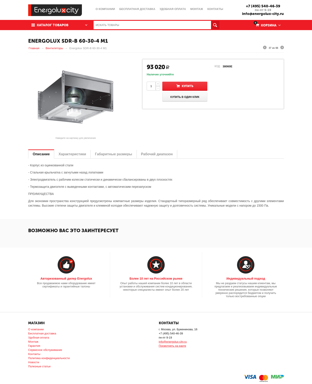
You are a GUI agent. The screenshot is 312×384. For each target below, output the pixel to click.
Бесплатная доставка (42, 333)
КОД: (217, 66)
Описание (41, 154)
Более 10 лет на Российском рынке (156, 278)
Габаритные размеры (113, 154)
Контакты (34, 354)
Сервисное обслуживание (45, 350)
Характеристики (72, 154)
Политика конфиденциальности (49, 358)
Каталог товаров (52, 25)
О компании (36, 329)
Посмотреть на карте (172, 345)
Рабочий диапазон (157, 154)
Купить (187, 86)
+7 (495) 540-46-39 (263, 6)
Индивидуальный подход (245, 278)
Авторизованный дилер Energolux (66, 278)
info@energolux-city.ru (263, 13)
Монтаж (33, 341)
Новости (33, 362)
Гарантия (34, 345)
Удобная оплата (38, 337)
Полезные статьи (39, 366)
